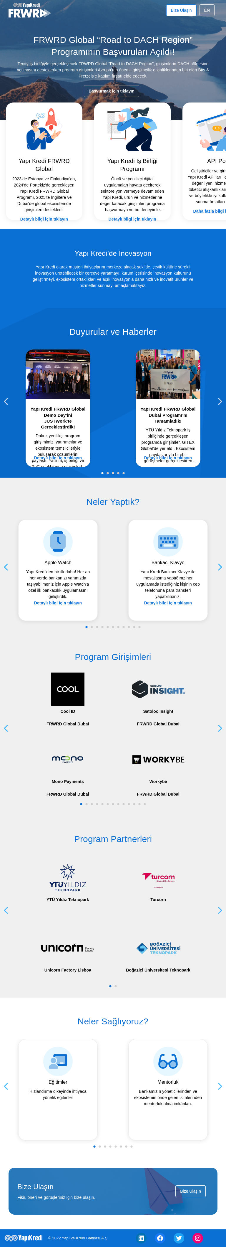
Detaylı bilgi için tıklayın (50, 205)
